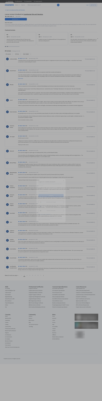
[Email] (51, 191)
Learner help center (50, 216)
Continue (51, 195)
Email (40, 188)
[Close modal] (63, 180)
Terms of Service (45, 219)
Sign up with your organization (44, 214)
